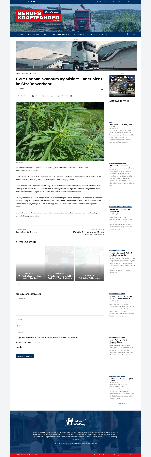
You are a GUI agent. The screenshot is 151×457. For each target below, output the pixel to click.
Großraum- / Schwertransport (120, 207)
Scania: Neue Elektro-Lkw (26, 232)
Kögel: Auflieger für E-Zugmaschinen (118, 341)
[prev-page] (17, 284)
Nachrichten (33, 73)
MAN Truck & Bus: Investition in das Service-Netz (30, 277)
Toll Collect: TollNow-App (89, 278)
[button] (130, 34)
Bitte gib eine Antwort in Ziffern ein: (28, 342)
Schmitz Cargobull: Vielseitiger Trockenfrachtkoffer (122, 254)
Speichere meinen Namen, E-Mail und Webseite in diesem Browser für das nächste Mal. (48, 337)
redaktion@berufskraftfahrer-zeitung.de (83, 443)
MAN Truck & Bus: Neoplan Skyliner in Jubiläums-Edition (121, 167)
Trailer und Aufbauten (117, 250)
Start (17, 73)
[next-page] (20, 284)
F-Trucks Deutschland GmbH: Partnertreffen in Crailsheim (60, 277)
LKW (110, 122)
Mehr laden (122, 403)
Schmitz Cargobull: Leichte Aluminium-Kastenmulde (120, 297)
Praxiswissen (24, 73)
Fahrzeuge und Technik (117, 163)
